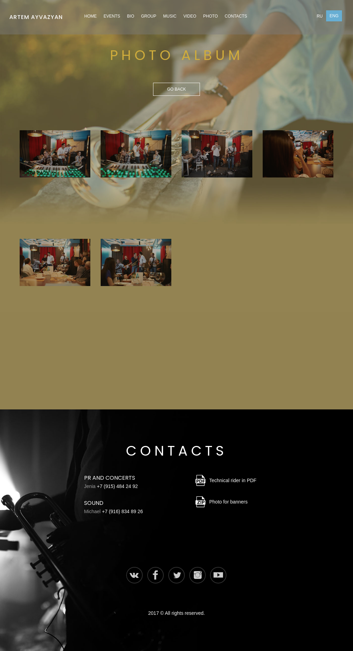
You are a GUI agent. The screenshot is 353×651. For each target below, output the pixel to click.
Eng (334, 15)
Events (112, 16)
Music (169, 16)
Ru (320, 16)
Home (90, 16)
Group (148, 16)
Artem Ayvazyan (36, 15)
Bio (130, 16)
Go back (176, 89)
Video (189, 16)
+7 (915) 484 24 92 (117, 486)
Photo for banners (228, 502)
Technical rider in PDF (232, 480)
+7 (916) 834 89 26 (122, 511)
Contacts (236, 16)
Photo (210, 16)
